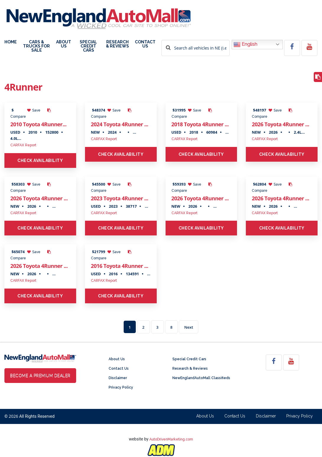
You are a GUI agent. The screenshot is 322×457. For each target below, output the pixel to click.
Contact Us (145, 44)
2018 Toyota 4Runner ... (200, 124)
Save (33, 110)
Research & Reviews (117, 44)
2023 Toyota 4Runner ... (119, 198)
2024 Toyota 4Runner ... (119, 124)
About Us (63, 44)
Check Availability (40, 160)
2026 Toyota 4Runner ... (280, 124)
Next (188, 327)
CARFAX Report (23, 145)
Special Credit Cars (88, 46)
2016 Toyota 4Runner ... (119, 265)
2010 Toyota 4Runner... (38, 124)
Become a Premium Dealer (40, 375)
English (245, 44)
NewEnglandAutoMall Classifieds (201, 378)
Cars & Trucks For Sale (36, 46)
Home (10, 42)
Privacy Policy (121, 387)
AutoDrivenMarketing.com (171, 439)
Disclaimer (118, 378)
